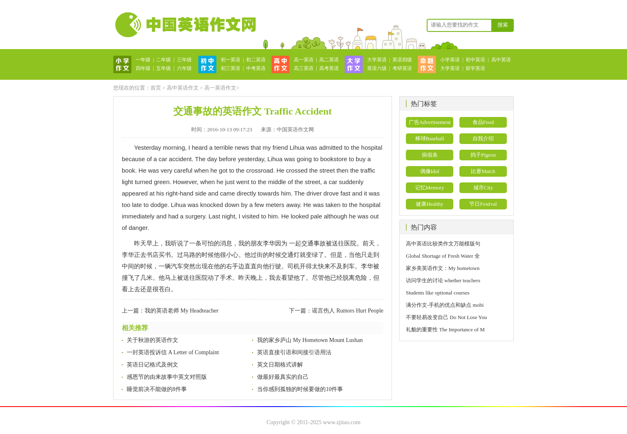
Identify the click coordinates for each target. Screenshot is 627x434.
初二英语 (256, 60)
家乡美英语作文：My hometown (442, 268)
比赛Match (483, 171)
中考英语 (256, 68)
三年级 (184, 60)
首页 (155, 88)
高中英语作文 (183, 88)
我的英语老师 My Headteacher (181, 311)
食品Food (483, 122)
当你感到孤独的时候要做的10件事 (300, 389)
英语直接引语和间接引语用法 (294, 352)
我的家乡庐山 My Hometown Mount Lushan (310, 340)
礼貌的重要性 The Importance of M (445, 329)
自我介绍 (483, 138)
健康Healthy (429, 204)
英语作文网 (184, 24)
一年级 (143, 60)
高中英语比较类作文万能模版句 (443, 244)
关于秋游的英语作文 (152, 340)
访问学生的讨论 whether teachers (443, 280)
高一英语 (304, 60)
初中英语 (475, 60)
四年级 (143, 68)
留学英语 (475, 68)
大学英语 (377, 60)
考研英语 (402, 68)
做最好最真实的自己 (283, 377)
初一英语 (230, 60)
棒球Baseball (429, 138)
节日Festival (483, 204)
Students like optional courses (440, 293)
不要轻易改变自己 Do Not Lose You (446, 317)
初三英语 (230, 68)
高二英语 (329, 60)
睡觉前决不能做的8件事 (157, 389)
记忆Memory (429, 187)
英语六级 (377, 68)
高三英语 (304, 68)
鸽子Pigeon (483, 155)
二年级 (163, 60)
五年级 (163, 68)
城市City (483, 187)
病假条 (430, 155)
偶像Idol (429, 171)
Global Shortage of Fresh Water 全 (443, 256)
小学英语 (450, 60)
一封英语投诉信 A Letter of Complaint (173, 352)
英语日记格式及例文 (152, 365)
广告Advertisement (430, 122)
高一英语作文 (220, 88)
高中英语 (501, 60)
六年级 (184, 68)
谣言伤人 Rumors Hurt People (347, 311)
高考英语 (329, 68)
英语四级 (402, 60)
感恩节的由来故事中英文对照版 (167, 377)
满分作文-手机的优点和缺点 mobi (445, 305)
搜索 (502, 25)
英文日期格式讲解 (280, 365)
